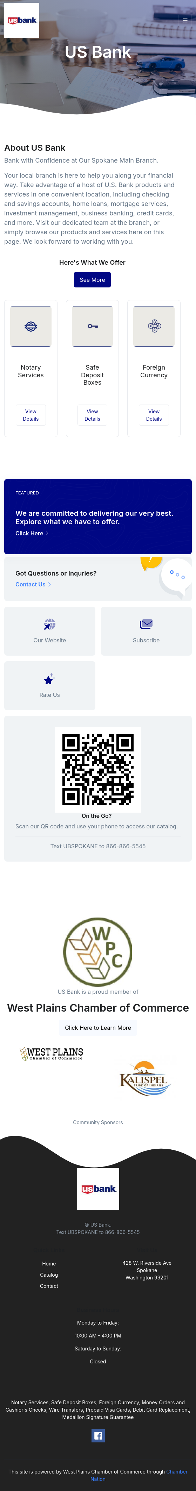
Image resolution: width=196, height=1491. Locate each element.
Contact (49, 1286)
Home (49, 1264)
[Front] (23, 20)
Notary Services (31, 371)
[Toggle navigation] (185, 20)
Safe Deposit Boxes (92, 375)
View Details (31, 415)
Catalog (49, 1275)
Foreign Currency (154, 371)
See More (92, 279)
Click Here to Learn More (98, 1027)
